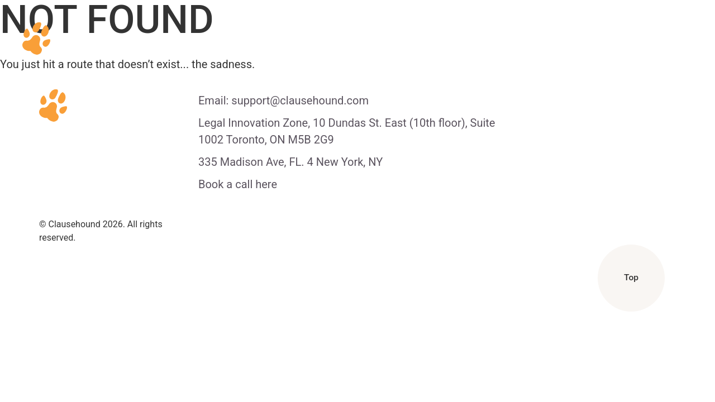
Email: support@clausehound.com (283, 100)
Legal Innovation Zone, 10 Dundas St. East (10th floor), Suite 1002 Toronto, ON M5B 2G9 (346, 131)
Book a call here (237, 184)
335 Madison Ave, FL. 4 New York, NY (290, 162)
